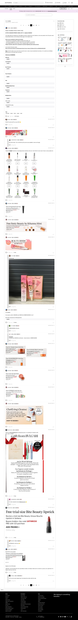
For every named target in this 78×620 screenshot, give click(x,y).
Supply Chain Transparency (9, 601)
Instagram (58, 617)
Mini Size (51, 6)
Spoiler (8, 59)
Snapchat (69, 617)
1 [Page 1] (23, 25)
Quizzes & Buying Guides (24, 606)
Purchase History (23, 601)
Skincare (20, 6)
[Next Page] (39, 25)
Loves (22, 609)
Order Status (22, 599)
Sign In (65, 2)
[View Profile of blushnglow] (11, 127)
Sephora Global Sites (8, 606)
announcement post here (52, 11)
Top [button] (2, 589)
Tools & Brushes (37, 6)
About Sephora (7, 595)
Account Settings (23, 602)
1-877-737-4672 (40, 616)
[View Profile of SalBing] (13, 334)
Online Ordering (40, 608)
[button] (6, 116)
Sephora (8, 2)
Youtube (65, 617)
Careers (6, 598)
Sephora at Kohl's (40, 605)
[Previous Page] (21, 25)
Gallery (14, 8)
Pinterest (67, 617)
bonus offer (7, 113)
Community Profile (23, 598)
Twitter (63, 617)
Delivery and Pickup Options (42, 598)
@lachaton (11, 336)
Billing (39, 601)
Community (6, 8)
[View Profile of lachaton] (10, 309)
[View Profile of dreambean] (11, 148)
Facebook (61, 617)
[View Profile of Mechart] (10, 119)
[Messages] (72, 8)
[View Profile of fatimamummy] (11, 429)
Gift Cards (6, 605)
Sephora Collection (63, 6)
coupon (18, 113)
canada (11, 113)
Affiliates (6, 602)
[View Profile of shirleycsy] (14, 575)
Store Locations (40, 606)
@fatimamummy (22, 501)
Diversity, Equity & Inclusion (9, 608)
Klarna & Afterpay (40, 609)
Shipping (39, 599)
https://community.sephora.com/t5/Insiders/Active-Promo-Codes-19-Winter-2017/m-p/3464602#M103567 (25, 48)
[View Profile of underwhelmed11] (15, 139)
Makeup (15, 6)
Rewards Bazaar (23, 608)
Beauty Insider (23, 595)
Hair (25, 6)
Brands (10, 6)
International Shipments (41, 602)
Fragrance (30, 6)
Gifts (56, 6)
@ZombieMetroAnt (13, 432)
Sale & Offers (71, 6)
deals (21, 113)
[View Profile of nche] (13, 325)
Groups (11, 8)
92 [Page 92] (28, 25)
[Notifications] (69, 8)
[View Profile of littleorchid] (14, 540)
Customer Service (40, 595)
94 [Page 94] (33, 25)
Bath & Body (45, 6)
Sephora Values (7, 599)
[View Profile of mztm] (13, 255)
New (5, 6)
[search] (28, 3)
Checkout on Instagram (8, 609)
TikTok (71, 617)
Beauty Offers (23, 605)
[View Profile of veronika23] (11, 219)
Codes (15, 113)
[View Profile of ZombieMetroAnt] (15, 499)
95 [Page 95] (36, 25)
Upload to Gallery (63, 8)
